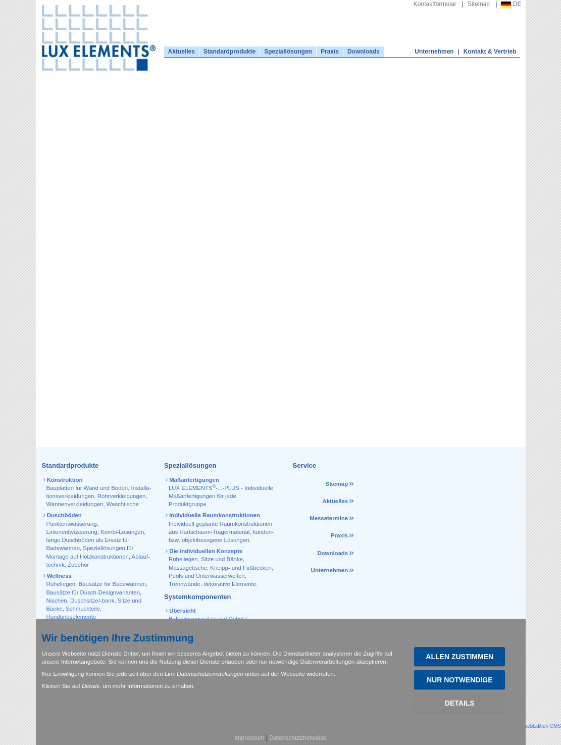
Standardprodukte (229, 51)
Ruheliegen (61, 584)
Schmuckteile (83, 609)
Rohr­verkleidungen (121, 496)
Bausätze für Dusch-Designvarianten (93, 592)
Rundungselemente (71, 617)
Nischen (56, 601)
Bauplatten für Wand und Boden (87, 488)
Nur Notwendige (460, 680)
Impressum (249, 737)
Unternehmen (434, 51)
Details (460, 703)
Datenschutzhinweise (297, 737)
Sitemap (479, 4)
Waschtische (123, 504)
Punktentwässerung (71, 524)
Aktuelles (181, 51)
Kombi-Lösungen (122, 532)
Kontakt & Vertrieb (490, 51)
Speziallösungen (288, 51)
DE (511, 4)
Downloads (363, 51)
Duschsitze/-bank (92, 601)
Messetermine (329, 518)
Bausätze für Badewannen (112, 584)
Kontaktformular (435, 4)
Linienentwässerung (71, 532)
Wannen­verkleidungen (75, 504)
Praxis (330, 51)
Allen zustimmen (459, 657)
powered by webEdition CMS (528, 726)
